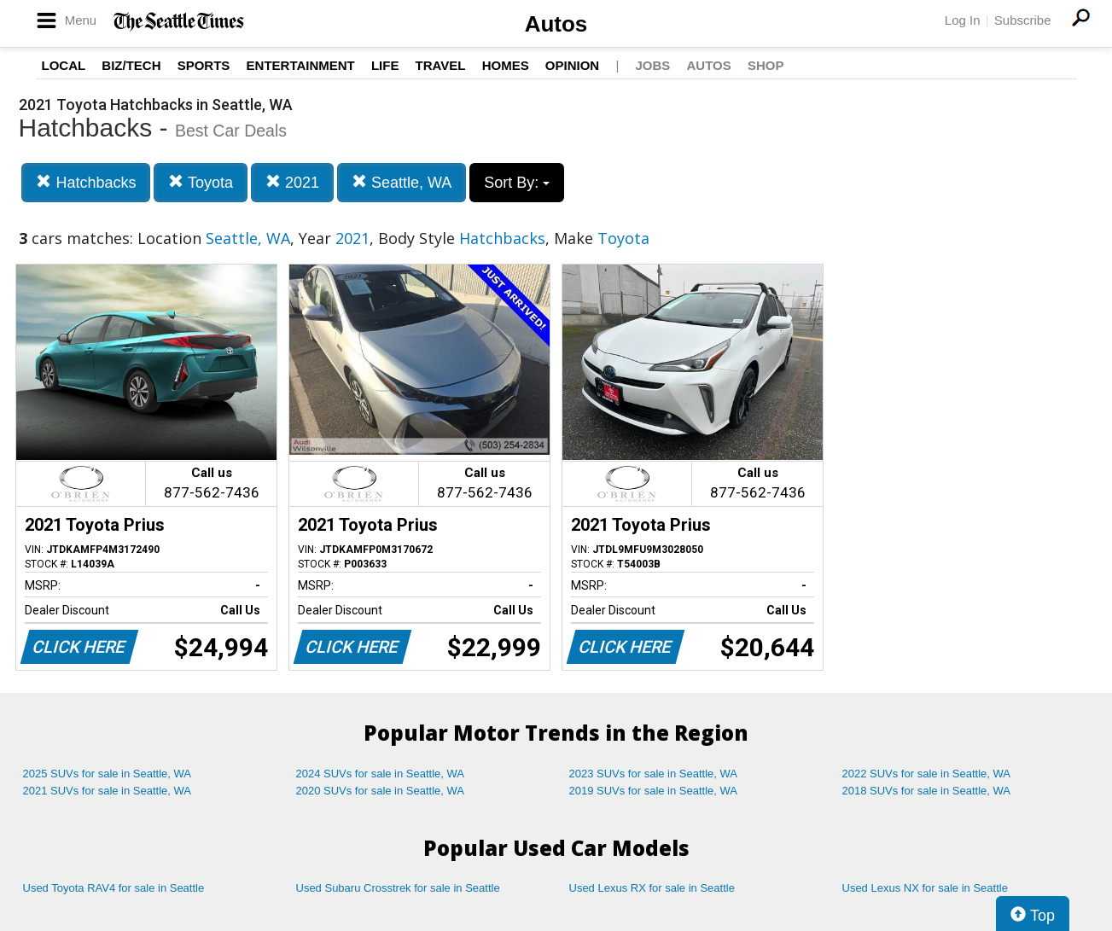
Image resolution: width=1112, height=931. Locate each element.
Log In (963, 20)
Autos (556, 24)
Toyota (200, 182)
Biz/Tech (131, 65)
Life (385, 65)
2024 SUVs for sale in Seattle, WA (380, 773)
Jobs (652, 65)
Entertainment (301, 65)
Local (64, 65)
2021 (292, 182)
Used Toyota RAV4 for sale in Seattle (114, 888)
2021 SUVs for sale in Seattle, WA (107, 790)
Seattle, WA (401, 182)
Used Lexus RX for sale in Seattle (652, 888)
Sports (204, 65)
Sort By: (517, 182)
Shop (766, 65)
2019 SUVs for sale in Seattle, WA (653, 790)
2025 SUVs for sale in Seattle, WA (107, 773)
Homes (505, 65)
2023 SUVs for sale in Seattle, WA (653, 773)
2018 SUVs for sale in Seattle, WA (926, 790)
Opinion (572, 65)
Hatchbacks (86, 182)
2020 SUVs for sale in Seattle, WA (380, 790)
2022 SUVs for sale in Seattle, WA (926, 773)
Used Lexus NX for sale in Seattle (925, 888)
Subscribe (1022, 20)
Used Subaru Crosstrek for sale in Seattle (398, 888)
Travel (441, 65)
